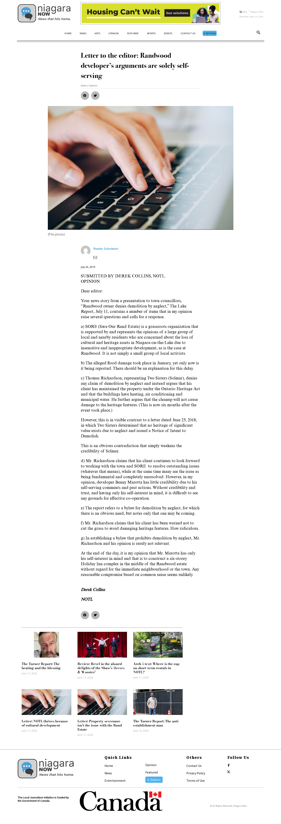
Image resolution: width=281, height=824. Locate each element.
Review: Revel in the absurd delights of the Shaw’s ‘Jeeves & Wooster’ (101, 668)
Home (109, 766)
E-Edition (154, 780)
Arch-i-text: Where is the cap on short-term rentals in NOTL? (156, 668)
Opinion (150, 765)
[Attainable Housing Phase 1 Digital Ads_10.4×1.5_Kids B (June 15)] (151, 13)
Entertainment (115, 780)
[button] (258, 33)
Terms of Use (195, 780)
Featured (151, 772)
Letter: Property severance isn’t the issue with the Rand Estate (100, 725)
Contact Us (194, 766)
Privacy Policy (195, 773)
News (108, 773)
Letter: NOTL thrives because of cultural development (45, 723)
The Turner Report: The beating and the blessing (41, 665)
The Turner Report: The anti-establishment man (156, 723)
